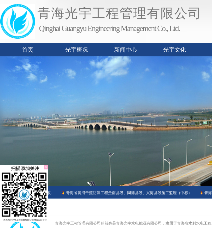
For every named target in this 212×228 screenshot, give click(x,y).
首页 (27, 50)
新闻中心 (125, 50)
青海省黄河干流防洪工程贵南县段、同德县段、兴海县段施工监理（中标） (128, 193)
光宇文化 (174, 50)
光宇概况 (76, 50)
